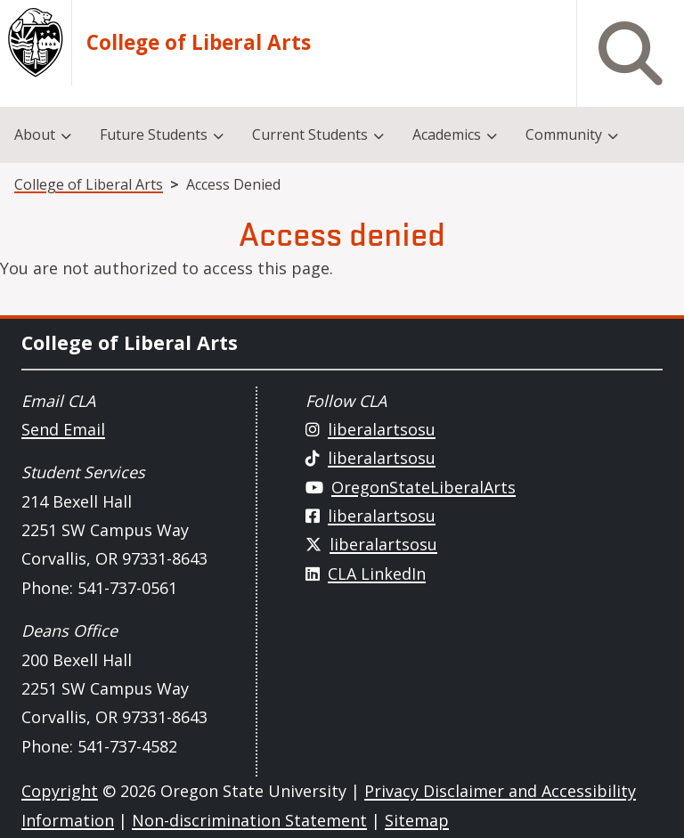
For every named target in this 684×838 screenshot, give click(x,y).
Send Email (63, 429)
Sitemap (417, 820)
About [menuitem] (34, 134)
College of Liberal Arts (198, 42)
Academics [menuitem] (446, 134)
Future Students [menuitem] (154, 134)
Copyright (59, 790)
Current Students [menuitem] (310, 134)
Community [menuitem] (563, 134)
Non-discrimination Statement (249, 820)
